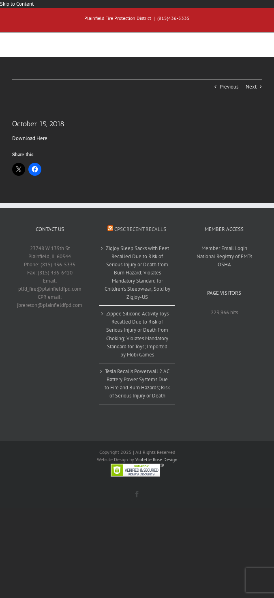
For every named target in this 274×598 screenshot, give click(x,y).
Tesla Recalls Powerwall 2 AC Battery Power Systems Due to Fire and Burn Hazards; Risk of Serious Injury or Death (137, 383)
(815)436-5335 (173, 18)
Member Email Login (224, 248)
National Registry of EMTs (224, 256)
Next (251, 86)
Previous (229, 86)
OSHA (224, 264)
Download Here (29, 138)
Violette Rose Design (156, 459)
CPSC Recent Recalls (140, 229)
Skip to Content (17, 3)
